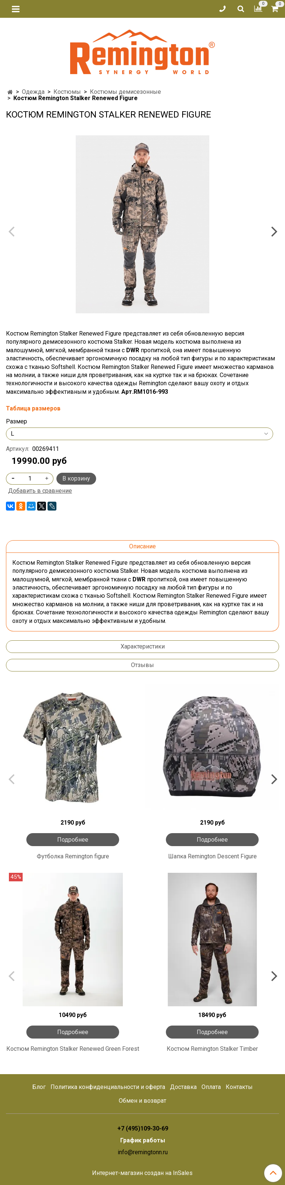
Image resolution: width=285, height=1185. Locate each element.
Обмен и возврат (142, 1100)
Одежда (33, 91)
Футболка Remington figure (73, 856)
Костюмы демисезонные (125, 91)
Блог (39, 1086)
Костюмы (67, 91)
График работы (142, 1140)
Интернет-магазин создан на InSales (142, 1173)
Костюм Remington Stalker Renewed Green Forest (72, 1048)
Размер (16, 422)
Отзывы (142, 665)
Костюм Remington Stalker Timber (212, 1048)
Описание (142, 546)
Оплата (211, 1086)
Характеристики (143, 646)
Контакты (239, 1086)
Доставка (183, 1086)
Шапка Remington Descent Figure (212, 856)
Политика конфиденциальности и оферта (107, 1086)
